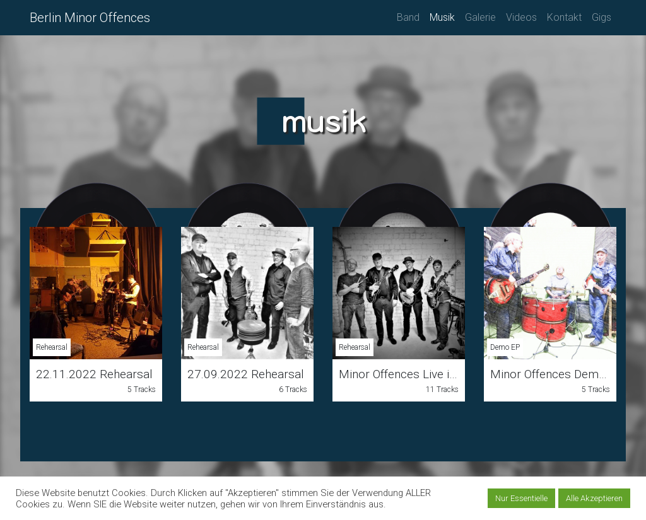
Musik (442, 17)
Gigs (601, 17)
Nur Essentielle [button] (521, 498)
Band (408, 17)
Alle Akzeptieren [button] (594, 498)
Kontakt (564, 17)
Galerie (480, 17)
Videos (521, 17)
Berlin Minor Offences (90, 17)
